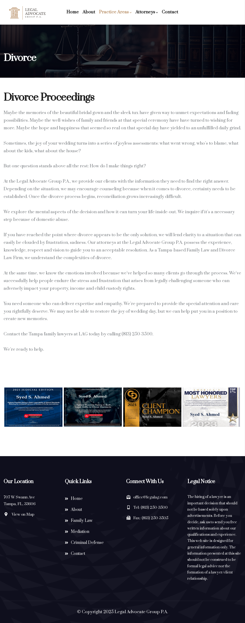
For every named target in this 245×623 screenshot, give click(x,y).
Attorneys (146, 12)
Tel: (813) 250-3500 (150, 507)
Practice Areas (115, 12)
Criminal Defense (87, 542)
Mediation (80, 531)
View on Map (23, 514)
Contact (170, 12)
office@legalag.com (150, 497)
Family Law (82, 520)
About (89, 12)
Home (73, 12)
